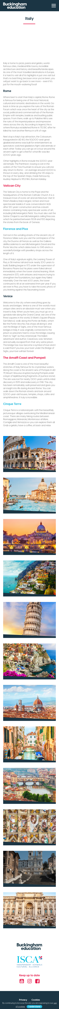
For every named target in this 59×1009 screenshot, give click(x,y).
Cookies (35, 1000)
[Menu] (53, 5)
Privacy (23, 1000)
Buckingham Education (15, 5)
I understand (34, 1006)
